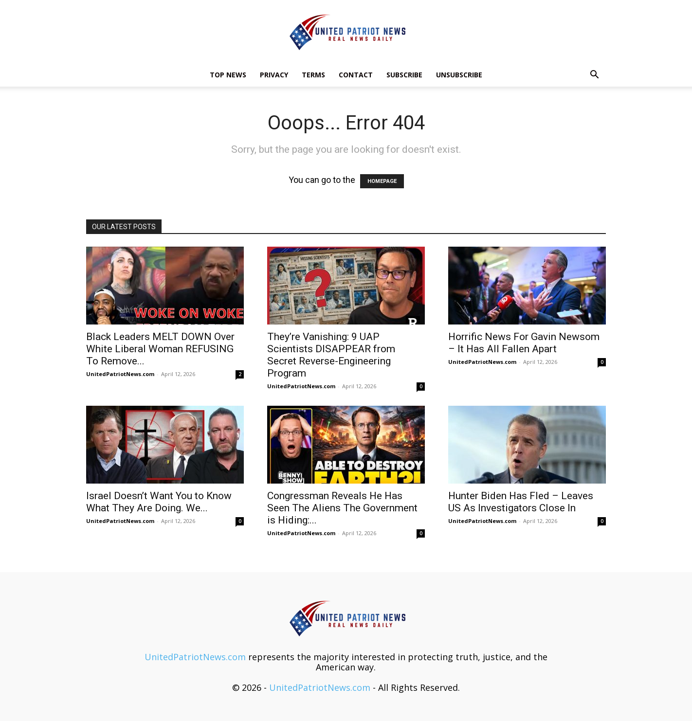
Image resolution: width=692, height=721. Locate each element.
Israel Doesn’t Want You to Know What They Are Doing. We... (159, 502)
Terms (313, 74)
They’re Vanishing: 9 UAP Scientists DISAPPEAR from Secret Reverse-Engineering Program (331, 355)
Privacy (274, 74)
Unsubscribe (459, 74)
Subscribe (404, 74)
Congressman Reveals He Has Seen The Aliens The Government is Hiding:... (342, 508)
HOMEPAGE (382, 181)
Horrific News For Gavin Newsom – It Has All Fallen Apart (524, 343)
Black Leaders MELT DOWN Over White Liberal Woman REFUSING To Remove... (160, 349)
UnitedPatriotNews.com (120, 374)
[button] (594, 75)
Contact (356, 74)
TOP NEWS (228, 74)
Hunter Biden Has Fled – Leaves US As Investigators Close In (520, 502)
